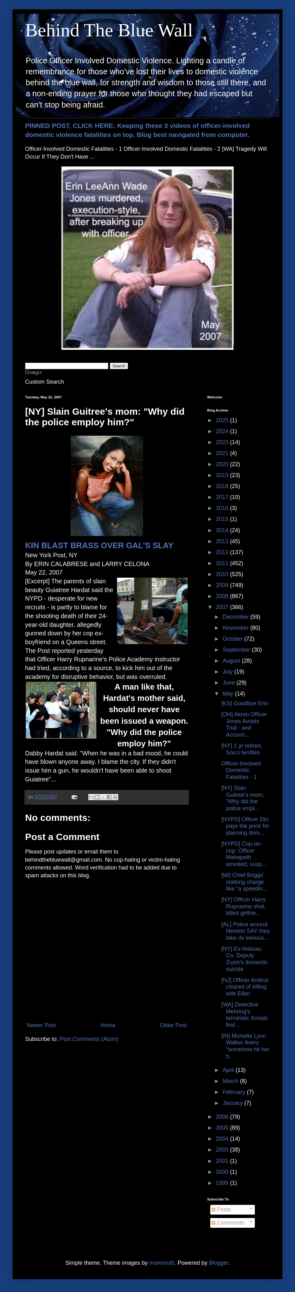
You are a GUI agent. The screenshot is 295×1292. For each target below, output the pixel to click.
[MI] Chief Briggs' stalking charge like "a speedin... (244, 882)
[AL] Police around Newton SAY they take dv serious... (245, 931)
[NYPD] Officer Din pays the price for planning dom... (245, 826)
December (236, 617)
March (231, 1081)
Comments (228, 1223)
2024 (223, 431)
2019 (223, 475)
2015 (223, 519)
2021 (223, 453)
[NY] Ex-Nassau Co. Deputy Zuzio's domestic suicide (244, 959)
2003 (223, 1150)
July (228, 672)
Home (107, 1025)
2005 (223, 1128)
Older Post (173, 1025)
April (229, 1070)
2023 (223, 442)
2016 (223, 508)
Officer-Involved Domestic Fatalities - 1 (241, 770)
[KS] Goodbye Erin (244, 703)
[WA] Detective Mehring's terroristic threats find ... (244, 1014)
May (229, 694)
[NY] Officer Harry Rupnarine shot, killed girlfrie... (243, 906)
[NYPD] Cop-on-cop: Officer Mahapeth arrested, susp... (243, 854)
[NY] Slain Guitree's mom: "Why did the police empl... (242, 798)
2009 (223, 585)
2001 (223, 1161)
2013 (223, 541)
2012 (223, 552)
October (233, 639)
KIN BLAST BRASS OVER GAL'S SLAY (99, 545)
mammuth (161, 1263)
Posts (221, 1209)
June (229, 683)
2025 (223, 420)
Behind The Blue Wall (109, 30)
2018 (223, 486)
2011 (223, 563)
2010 (223, 574)
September (237, 650)
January (233, 1103)
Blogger (218, 1263)
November (236, 628)
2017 (223, 497)
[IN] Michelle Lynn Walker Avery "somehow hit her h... (245, 1046)
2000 (223, 1172)
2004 (223, 1139)
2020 (223, 464)
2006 (223, 1117)
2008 (223, 596)
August (232, 661)
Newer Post (41, 1025)
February (235, 1092)
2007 (223, 607)
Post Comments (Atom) (89, 1039)
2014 (223, 530)
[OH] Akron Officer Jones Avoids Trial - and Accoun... (244, 724)
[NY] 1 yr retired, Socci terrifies (241, 749)
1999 (223, 1183)
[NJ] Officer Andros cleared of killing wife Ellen (245, 987)
